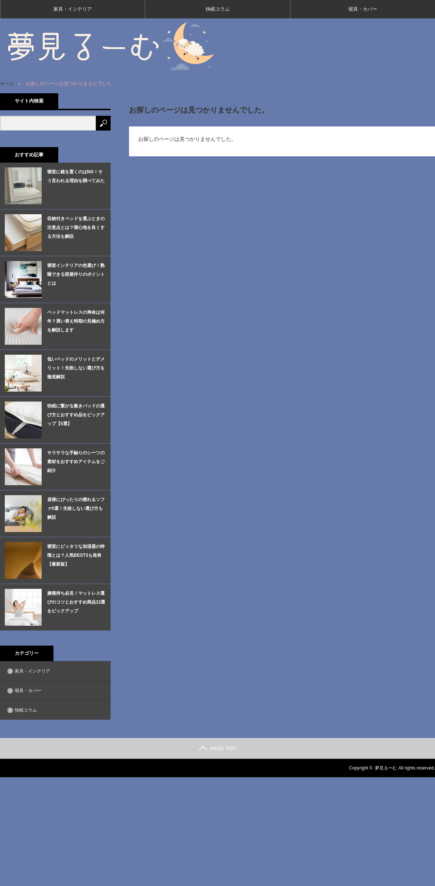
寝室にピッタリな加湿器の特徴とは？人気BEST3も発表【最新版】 (76, 555)
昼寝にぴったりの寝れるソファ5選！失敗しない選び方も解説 (76, 508)
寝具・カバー (362, 9)
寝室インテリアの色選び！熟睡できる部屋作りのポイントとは (76, 274)
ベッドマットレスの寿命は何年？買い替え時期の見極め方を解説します (76, 321)
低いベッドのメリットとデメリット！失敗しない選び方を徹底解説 (76, 368)
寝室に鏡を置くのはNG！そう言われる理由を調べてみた (76, 176)
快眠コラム (218, 9)
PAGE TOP (217, 748)
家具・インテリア (72, 9)
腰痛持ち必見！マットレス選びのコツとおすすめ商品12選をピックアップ (76, 602)
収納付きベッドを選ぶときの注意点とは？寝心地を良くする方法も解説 (76, 227)
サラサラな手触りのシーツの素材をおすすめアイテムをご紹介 (76, 461)
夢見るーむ (386, 768)
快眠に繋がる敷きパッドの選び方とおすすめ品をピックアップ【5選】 (76, 414)
